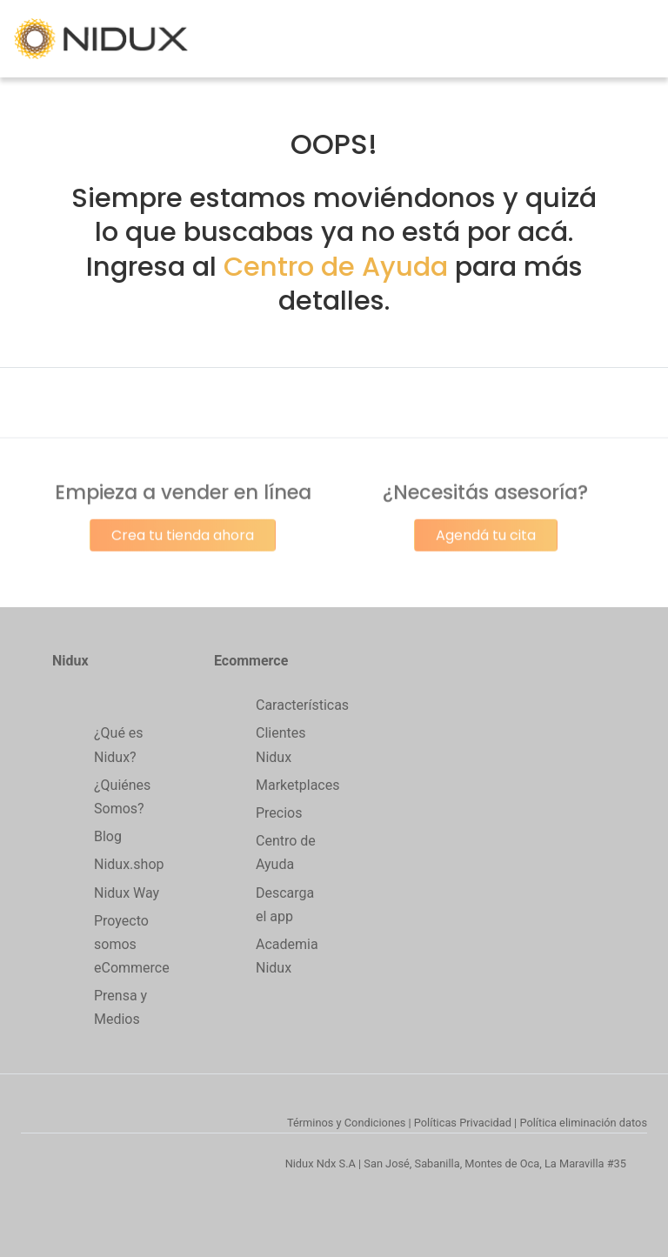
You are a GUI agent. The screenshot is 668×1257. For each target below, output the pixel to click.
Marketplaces (297, 785)
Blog (108, 836)
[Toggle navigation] (643, 39)
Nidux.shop (129, 864)
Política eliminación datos (583, 1122)
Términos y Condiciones (346, 1122)
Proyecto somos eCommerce (132, 944)
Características (302, 705)
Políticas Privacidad (462, 1122)
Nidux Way (126, 893)
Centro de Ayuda (336, 266)
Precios (279, 813)
